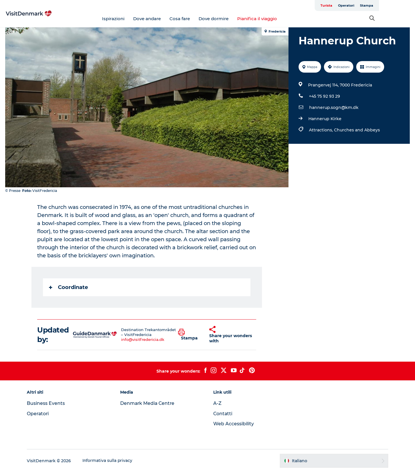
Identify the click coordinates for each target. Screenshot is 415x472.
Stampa (402, 5)
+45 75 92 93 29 (324, 96)
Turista (362, 5)
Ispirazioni (131, 18)
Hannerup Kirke (324, 118)
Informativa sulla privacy (109, 460)
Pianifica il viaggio (275, 18)
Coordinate (68, 287)
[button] (189, 335)
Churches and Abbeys (357, 130)
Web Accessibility (233, 423)
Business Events (48, 403)
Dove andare (165, 18)
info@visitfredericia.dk (143, 339)
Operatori (382, 5)
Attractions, (321, 130)
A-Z (217, 403)
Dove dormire (232, 18)
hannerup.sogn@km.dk (333, 107)
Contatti (223, 413)
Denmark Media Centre (149, 403)
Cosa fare (198, 18)
